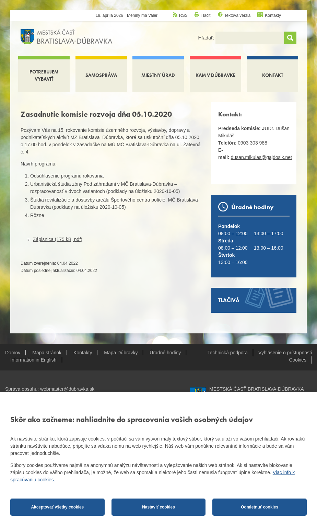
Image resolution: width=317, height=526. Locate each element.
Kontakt (272, 75)
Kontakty (273, 15)
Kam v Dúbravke (215, 75)
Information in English (33, 360)
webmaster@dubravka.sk (67, 389)
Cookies (297, 360)
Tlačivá (228, 300)
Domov (12, 352)
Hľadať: (206, 38)
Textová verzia (237, 15)
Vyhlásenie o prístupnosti (285, 352)
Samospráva (101, 75)
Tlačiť (206, 15)
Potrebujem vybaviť (44, 75)
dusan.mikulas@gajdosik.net (261, 157)
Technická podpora (228, 352)
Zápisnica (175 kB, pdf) (57, 239)
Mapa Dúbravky (121, 352)
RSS (183, 15)
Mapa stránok (46, 352)
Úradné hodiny (165, 352)
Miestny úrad (158, 75)
